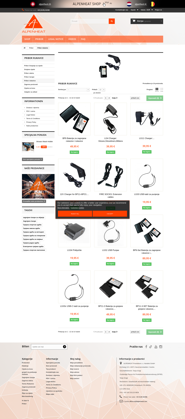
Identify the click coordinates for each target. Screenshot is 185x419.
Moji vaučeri (74, 378)
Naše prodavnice (32, 126)
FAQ (83, 39)
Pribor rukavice (30, 81)
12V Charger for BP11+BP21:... (74, 194)
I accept (110, 213)
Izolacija (25, 390)
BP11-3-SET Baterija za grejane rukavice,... (147, 307)
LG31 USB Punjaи (110, 250)
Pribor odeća (29, 73)
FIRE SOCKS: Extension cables (110, 195)
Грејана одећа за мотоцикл (33, 232)
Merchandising (27, 396)
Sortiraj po (62, 89)
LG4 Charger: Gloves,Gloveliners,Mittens (110, 139)
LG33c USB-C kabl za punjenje (74, 306)
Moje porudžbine (76, 363)
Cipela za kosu (29, 88)
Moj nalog (75, 358)
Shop (27, 39)
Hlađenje (25, 366)
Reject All (75, 213)
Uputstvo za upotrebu (54, 391)
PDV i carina (30, 111)
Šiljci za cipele (27, 393)
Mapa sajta (50, 394)
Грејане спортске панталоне (34, 250)
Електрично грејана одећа (33, 246)
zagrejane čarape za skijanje (33, 217)
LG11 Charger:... (146, 138)
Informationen (33, 101)
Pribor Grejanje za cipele (33, 66)
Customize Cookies (77, 208)
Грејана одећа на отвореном (34, 236)
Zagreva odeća (27, 381)
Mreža (157, 90)
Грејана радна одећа (31, 243)
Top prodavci (51, 369)
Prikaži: (95, 89)
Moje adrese (74, 372)
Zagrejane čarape (29, 221)
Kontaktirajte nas (121, 10)
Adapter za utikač (30, 92)
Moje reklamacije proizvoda (80, 366)
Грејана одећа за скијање (33, 239)
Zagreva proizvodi (31, 84)
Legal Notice (55, 39)
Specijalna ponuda (35, 134)
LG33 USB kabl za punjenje (146, 194)
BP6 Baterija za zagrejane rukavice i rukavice (74, 139)
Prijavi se (158, 10)
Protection (26, 363)
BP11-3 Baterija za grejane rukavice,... (110, 307)
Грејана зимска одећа (31, 228)
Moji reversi (74, 369)
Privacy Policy (31, 122)
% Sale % (25, 400)
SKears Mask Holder (44, 141)
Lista (161, 90)
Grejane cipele (29, 69)
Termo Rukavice (28, 384)
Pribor (39, 39)
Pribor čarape (29, 77)
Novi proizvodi (51, 366)
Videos (72, 39)
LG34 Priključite (74, 250)
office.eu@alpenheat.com (138, 401)
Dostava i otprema (32, 108)
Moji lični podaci (76, 375)
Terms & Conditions (33, 118)
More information (63, 208)
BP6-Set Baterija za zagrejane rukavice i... (147, 251)
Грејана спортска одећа (32, 225)
